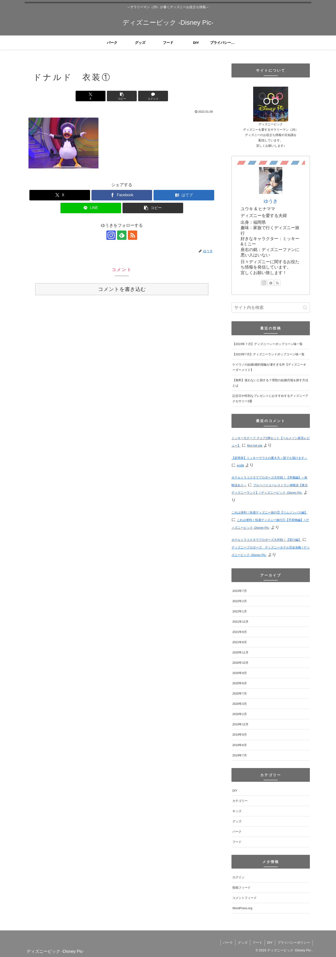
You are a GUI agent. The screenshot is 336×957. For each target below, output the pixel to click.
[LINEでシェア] (90, 208)
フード (257, 942)
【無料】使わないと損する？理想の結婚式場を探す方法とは (270, 382)
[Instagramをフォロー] (111, 235)
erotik (240, 465)
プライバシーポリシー (293, 942)
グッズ (243, 942)
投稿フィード (241, 887)
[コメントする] (153, 96)
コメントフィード (244, 898)
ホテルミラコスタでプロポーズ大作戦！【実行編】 (266, 539)
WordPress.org (242, 908)
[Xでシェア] (90, 96)
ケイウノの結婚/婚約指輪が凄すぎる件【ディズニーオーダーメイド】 (269, 367)
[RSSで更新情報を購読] (132, 235)
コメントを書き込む (122, 289)
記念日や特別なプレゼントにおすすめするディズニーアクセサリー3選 (270, 398)
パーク (228, 942)
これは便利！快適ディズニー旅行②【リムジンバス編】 (269, 512)
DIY (270, 942)
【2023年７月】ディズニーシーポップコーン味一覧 (267, 344)
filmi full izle (254, 445)
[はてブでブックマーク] (184, 195)
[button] (122, 96)
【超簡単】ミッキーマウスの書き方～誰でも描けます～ (269, 458)
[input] (270, 307)
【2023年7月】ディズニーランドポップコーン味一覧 (268, 354)
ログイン (238, 877)
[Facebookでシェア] (121, 195)
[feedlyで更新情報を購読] (121, 235)
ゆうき (271, 201)
